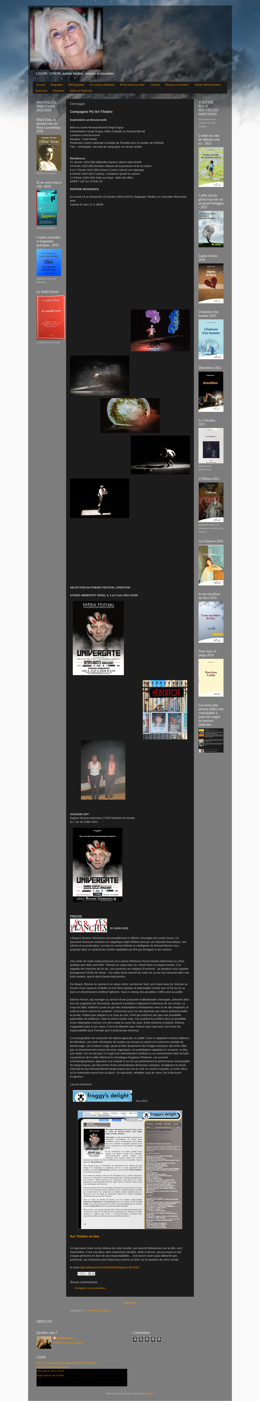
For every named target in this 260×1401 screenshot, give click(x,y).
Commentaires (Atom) (97, 1310)
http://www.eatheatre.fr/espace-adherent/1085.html (66, 1363)
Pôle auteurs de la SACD (50, 1371)
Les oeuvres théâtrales (102, 84)
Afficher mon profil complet (68, 1342)
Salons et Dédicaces (81, 90)
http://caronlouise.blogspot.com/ (52, 1366)
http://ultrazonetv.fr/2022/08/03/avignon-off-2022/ (109, 1267)
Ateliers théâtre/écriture (207, 84)
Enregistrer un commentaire (90, 1288)
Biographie (57, 84)
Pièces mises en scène (132, 84)
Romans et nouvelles (177, 84)
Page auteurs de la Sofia (50, 1375)
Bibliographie (76, 84)
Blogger (149, 1393)
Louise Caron (65, 1338)
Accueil (40, 84)
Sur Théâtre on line (84, 1236)
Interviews (41, 90)
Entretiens (58, 90)
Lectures (155, 84)
